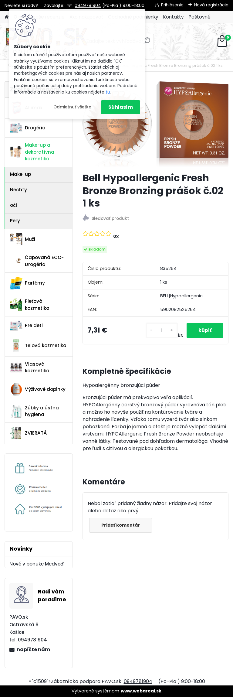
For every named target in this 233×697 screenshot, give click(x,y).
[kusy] (161, 330)
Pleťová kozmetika (29, 304)
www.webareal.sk (141, 691)
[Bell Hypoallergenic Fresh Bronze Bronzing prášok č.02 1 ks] (155, 124)
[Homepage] (7, 17)
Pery (15, 220)
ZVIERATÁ (28, 433)
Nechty (18, 189)
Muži (22, 239)
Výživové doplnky (38, 389)
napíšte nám (33, 649)
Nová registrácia (211, 5)
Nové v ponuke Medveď (36, 564)
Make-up (20, 174)
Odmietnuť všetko (72, 107)
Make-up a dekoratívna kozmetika (32, 152)
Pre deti (26, 325)
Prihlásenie (172, 5)
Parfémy (27, 283)
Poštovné (200, 17)
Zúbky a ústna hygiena (34, 411)
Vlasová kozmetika (29, 367)
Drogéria (28, 128)
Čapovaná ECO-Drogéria (37, 261)
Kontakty (173, 17)
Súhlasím (120, 107)
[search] (146, 43)
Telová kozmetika (38, 345)
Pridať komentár (121, 525)
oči (13, 205)
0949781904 (88, 5)
